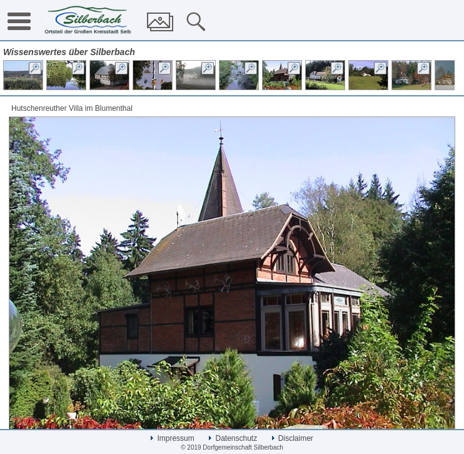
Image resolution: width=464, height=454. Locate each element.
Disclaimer (292, 438)
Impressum (172, 438)
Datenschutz (233, 438)
